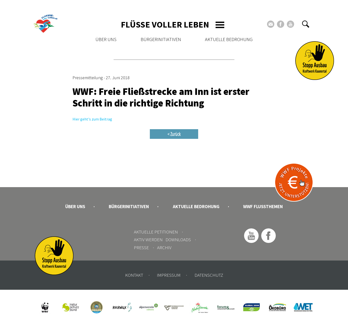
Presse (141, 247)
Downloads (178, 239)
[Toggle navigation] (220, 25)
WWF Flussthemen (263, 206)
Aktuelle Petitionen (156, 232)
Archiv (164, 247)
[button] (305, 24)
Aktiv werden (148, 239)
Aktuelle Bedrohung (229, 39)
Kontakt (134, 275)
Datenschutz (209, 275)
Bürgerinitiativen (161, 39)
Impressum (169, 275)
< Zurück (174, 134)
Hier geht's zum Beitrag (92, 119)
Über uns (105, 39)
